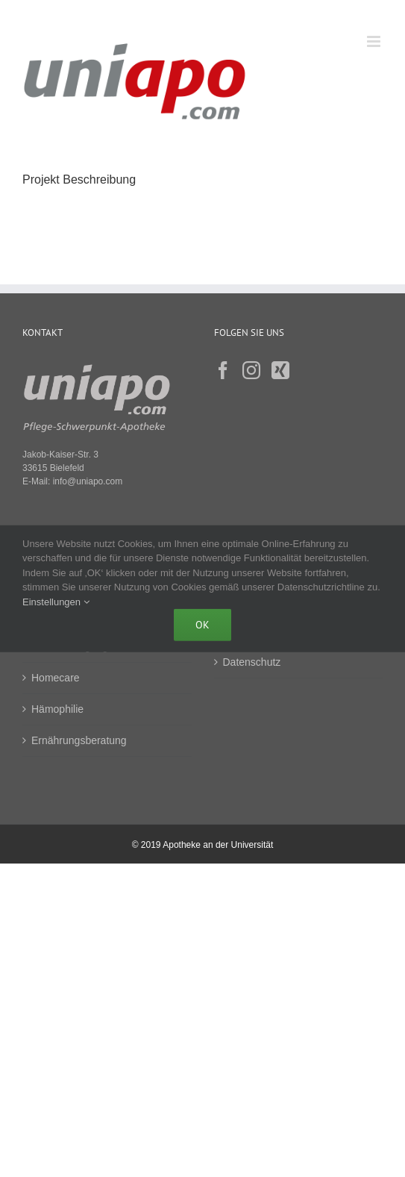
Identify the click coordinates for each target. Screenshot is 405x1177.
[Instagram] (251, 370)
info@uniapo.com (88, 481)
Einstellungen (56, 601)
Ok (202, 624)
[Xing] (280, 370)
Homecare (55, 678)
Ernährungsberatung (79, 740)
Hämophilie (57, 709)
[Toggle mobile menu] (375, 41)
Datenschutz (252, 662)
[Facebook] (223, 370)
